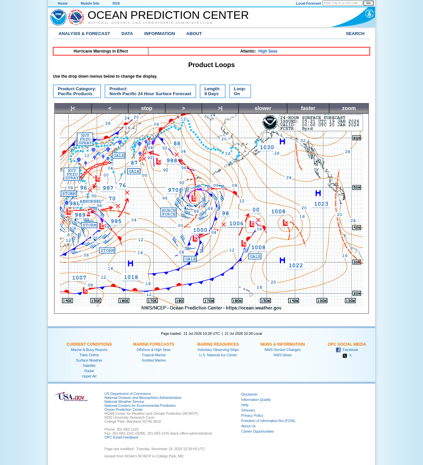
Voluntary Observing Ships (218, 350)
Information (159, 33)
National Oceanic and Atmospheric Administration (150, 22)
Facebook (347, 350)
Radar (89, 371)
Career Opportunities (257, 431)
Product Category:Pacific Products (74, 92)
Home (63, 3)
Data (127, 33)
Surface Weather (89, 360)
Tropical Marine (153, 355)
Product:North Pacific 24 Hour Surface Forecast (147, 92)
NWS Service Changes (283, 350)
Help (245, 405)
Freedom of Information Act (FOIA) (268, 421)
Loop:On (237, 92)
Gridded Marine (153, 360)
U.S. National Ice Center (218, 355)
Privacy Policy (252, 415)
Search (355, 33)
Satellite (89, 366)
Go (368, 3)
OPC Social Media (347, 344)
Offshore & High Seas (154, 350)
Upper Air (89, 376)
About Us (248, 426)
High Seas (268, 51)
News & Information (282, 344)
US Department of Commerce (127, 394)
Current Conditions (89, 344)
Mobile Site (90, 3)
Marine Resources (218, 344)
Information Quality (256, 400)
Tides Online (89, 355)
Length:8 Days (210, 92)
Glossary (248, 410)
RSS (116, 3)
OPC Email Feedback (121, 437)
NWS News (282, 355)
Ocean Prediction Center (168, 15)
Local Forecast (308, 3)
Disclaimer (249, 394)
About (194, 33)
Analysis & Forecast (84, 33)
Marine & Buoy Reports (89, 350)
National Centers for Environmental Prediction (140, 405)
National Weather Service (124, 402)
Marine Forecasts (153, 344)
